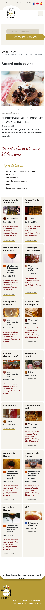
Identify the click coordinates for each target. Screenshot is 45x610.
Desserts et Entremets (10, 113)
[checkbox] (22, 173)
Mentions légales (20, 603)
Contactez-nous (35, 603)
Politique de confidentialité (31, 600)
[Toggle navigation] (40, 13)
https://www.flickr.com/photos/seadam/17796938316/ (16, 109)
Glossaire (15, 600)
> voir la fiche (9, 240)
